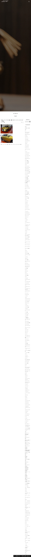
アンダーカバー (27, 146)
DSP (25, 129)
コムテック (26, 203)
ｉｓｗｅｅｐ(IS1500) (26, 547)
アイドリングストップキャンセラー (27, 132)
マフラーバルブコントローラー (27, 379)
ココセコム (26, 202)
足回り (26, 463)
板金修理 (26, 456)
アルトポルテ (26, 139)
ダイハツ (26, 269)
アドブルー (26, 136)
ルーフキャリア (27, 415)
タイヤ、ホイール (27, 264)
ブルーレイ (26, 332)
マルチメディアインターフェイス (27, 382)
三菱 (25, 431)
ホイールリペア (27, 361)
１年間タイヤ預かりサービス (27, 481)
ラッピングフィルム (27, 400)
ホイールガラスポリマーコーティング (27, 360)
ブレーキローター (27, 340)
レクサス (26, 418)
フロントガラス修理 (27, 322)
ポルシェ (26, 374)
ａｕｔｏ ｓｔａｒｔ (27, 495)
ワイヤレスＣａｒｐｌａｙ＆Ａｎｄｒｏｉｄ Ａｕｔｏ (27, 426)
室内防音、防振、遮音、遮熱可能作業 (27, 450)
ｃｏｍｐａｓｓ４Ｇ (27, 513)
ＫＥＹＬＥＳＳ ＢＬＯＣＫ (27, 551)
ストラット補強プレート (27, 248)
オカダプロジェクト (27, 180)
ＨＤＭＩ (26, 530)
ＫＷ (25, 552)
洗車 (25, 460)
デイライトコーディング (27, 285)
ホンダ (26, 364)
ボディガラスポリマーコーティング (27, 367)
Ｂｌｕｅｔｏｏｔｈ (27, 502)
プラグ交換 (26, 343)
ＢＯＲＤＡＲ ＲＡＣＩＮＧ (27, 507)
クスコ (26, 199)
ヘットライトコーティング (27, 348)
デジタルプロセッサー (27, 291)
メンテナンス (26, 391)
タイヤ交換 (26, 268)
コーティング (26, 206)
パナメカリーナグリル (27, 310)
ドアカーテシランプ (27, 298)
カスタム (26, 190)
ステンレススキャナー (27, 244)
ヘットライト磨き (27, 352)
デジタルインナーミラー (27, 287)
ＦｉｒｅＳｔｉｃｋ (27, 526)
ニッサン (26, 304)
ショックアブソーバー (27, 223)
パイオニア (26, 308)
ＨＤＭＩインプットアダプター (27, 532)
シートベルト (26, 228)
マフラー (26, 377)
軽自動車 (26, 475)
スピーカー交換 (27, 253)
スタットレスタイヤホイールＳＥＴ (27, 235)
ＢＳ (25, 509)
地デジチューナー (27, 437)
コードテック (26, 211)
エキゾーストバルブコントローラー (27, 168)
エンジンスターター (27, 173)
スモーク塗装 (26, 259)
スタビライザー (27, 238)
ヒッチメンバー (27, 313)
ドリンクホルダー (27, 301)
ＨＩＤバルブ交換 (27, 535)
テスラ (26, 276)
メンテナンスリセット (27, 393)
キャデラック (26, 196)
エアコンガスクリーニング (27, 158)
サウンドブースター (27, 214)
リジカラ (26, 412)
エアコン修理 (26, 160)
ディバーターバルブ (27, 281)
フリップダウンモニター (27, 319)
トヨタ (26, 297)
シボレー (26, 221)
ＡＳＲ (26, 490)
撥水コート (26, 453)
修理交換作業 (26, 434)
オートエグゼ (26, 185)
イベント (26, 151)
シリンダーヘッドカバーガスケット (27, 225)
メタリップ (26, 387)
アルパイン (26, 142)
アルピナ (26, 143)
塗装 (25, 438)
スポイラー (26, 258)
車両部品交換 (26, 467)
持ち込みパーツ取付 (27, 452)
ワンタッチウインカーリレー (27, 430)
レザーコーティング (27, 419)
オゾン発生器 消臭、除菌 (27, 182)
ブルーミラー (26, 331)
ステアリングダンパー (27, 240)
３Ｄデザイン (26, 484)
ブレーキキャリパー (27, 335)
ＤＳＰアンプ (26, 520)
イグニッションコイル (27, 149)
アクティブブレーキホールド (27, 134)
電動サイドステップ (27, 478)
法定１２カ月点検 (27, 459)
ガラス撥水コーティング (27, 195)
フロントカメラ (27, 321)
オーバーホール (27, 186)
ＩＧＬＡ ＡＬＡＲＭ (27, 538)
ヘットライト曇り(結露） (27, 350)
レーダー (26, 422)
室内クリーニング (27, 442)
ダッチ (26, 272)
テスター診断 (26, 275)
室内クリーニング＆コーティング (27, 444)
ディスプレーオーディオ (27, 280)
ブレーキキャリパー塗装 (27, 337)
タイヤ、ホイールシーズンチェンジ (27, 266)
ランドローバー (27, 403)
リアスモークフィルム (27, 408)
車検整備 (26, 470)
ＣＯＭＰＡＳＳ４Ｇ (27, 512)
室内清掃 (26, 448)
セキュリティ (26, 263)
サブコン (26, 218)
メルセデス (26, 388)
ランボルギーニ (27, 406)
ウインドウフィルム (27, 155)
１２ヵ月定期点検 (27, 483)
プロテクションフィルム (27, 346)
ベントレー (26, 355)
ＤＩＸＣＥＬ (26, 519)
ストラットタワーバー (27, 246)
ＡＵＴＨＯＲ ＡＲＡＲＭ (27, 493)
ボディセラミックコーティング (27, 371)
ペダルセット (26, 356)
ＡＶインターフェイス (27, 497)
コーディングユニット (27, 209)
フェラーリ (26, 316)
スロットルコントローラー (27, 261)
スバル (26, 250)
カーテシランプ (27, 191)
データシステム (27, 294)
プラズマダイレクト (27, 344)
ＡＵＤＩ (26, 491)
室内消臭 (26, 447)
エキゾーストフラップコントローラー (27, 170)
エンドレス (26, 174)
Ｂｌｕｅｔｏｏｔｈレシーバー (27, 504)
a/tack (26, 126)
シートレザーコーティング (27, 230)
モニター (26, 396)
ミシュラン (26, 384)
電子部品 (26, 479)
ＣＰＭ (26, 516)
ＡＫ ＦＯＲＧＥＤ (27, 487)
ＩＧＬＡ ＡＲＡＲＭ (27, 541)
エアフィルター (27, 163)
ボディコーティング (27, 369)
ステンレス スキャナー (27, 242)
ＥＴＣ (26, 523)
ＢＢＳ (26, 499)
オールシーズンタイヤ (27, 188)
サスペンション (27, 215)
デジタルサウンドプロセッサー (27, 289)
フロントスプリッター (27, 326)
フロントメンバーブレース (27, 328)
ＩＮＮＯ (26, 545)
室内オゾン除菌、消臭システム (27, 440)
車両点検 (26, 466)
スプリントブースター (27, 255)
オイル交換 (26, 177)
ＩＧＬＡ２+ (26, 542)
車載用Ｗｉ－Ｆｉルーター (27, 472)
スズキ (26, 233)
